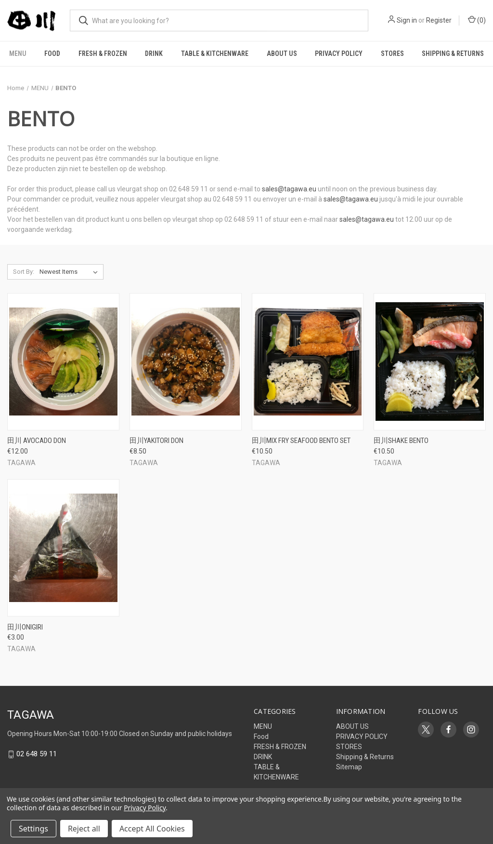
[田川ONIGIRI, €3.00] (63, 548)
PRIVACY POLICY (339, 53)
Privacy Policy (145, 807)
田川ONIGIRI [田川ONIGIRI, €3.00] (25, 627)
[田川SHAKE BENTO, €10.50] (430, 362)
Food (52, 53)
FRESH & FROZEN (102, 53)
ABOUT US (282, 53)
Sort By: (23, 271)
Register (439, 20)
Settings (33, 828)
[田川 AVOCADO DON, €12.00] (63, 362)
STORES (392, 53)
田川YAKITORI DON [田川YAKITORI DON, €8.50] (156, 440)
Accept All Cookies (152, 828)
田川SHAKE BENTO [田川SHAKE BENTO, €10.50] (401, 440)
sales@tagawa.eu (289, 189)
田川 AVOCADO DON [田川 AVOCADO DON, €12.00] (36, 440)
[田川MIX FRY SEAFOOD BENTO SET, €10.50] (308, 362)
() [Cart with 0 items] (477, 19)
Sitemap (349, 767)
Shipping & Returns (365, 757)
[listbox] (70, 272)
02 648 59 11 (36, 754)
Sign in (407, 20)
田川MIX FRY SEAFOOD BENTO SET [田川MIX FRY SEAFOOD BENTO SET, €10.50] (301, 440)
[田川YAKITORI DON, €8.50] (185, 362)
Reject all (84, 828)
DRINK (154, 53)
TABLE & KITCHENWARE (214, 53)
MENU (17, 53)
